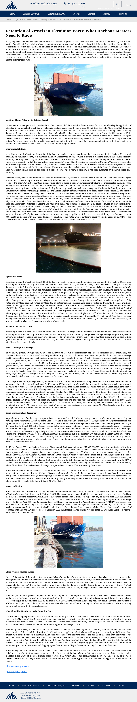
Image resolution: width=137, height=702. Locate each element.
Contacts (92, 14)
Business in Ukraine (32, 14)
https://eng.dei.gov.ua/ (17, 671)
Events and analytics (57, 14)
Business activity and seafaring (36, 20)
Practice (77, 14)
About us (123, 14)
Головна (8, 20)
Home (13, 14)
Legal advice (19, 20)
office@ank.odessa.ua (45, 3)
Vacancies (107, 14)
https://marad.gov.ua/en (18, 666)
